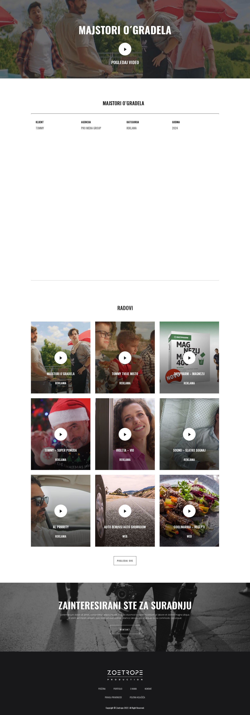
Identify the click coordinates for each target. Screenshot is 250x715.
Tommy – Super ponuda (60, 450)
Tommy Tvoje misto (125, 373)
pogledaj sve (125, 560)
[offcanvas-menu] (236, 6)
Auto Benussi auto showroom (125, 526)
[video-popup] (125, 49)
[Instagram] (231, 6)
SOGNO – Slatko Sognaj (189, 450)
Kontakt (125, 629)
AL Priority (61, 526)
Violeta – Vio (125, 450)
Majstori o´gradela (61, 373)
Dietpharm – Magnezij (189, 373)
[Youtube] (224, 6)
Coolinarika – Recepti (189, 526)
